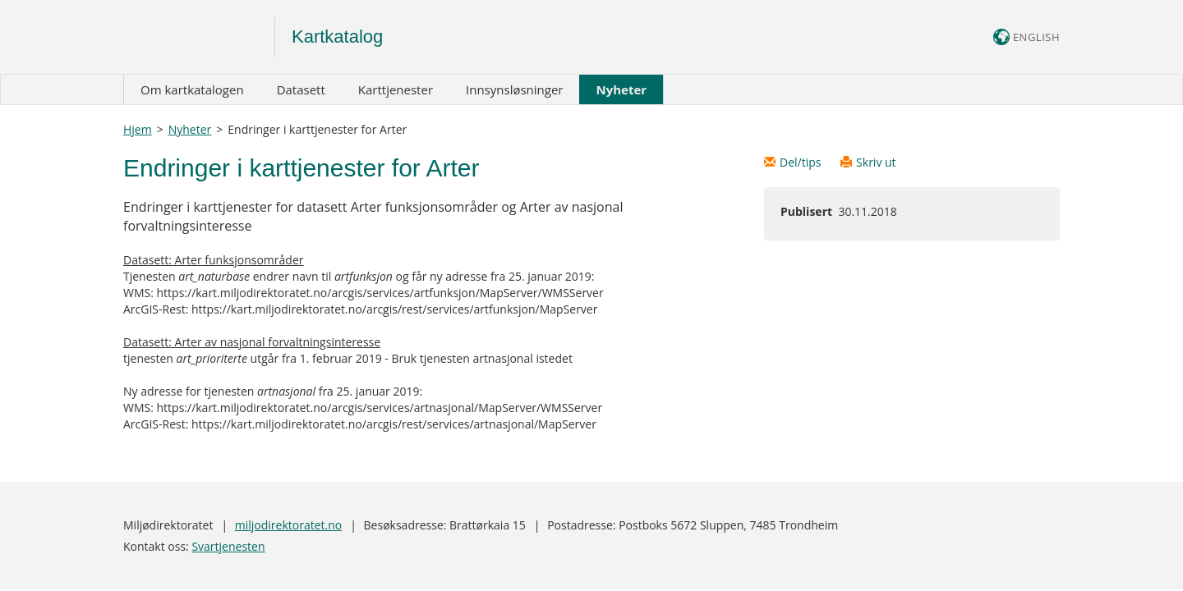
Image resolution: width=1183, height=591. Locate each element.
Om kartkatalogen (192, 89)
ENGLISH (1026, 37)
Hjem (137, 129)
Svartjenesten (228, 546)
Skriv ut (868, 162)
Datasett (301, 89)
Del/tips (794, 162)
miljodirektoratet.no (288, 525)
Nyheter (621, 89)
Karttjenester (395, 89)
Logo (199, 36)
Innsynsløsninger (514, 89)
